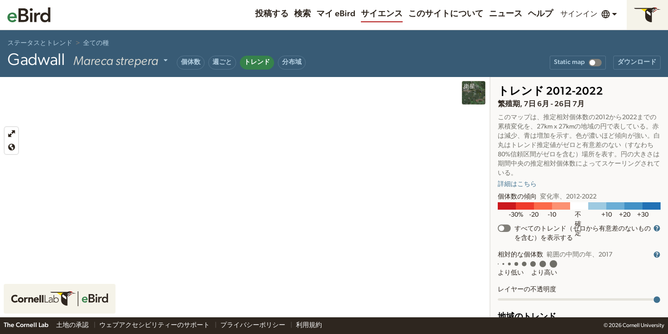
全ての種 (96, 43)
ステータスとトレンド (39, 43)
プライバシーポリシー (253, 325)
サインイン (578, 14)
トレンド (257, 62)
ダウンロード (636, 62)
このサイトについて (445, 14)
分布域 (292, 62)
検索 (302, 14)
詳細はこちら (517, 184)
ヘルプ (540, 14)
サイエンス (382, 14)
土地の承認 (73, 325)
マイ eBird (335, 14)
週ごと (222, 62)
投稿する (272, 14)
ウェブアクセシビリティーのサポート (155, 325)
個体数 (190, 62)
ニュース (505, 14)
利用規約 (309, 325)
